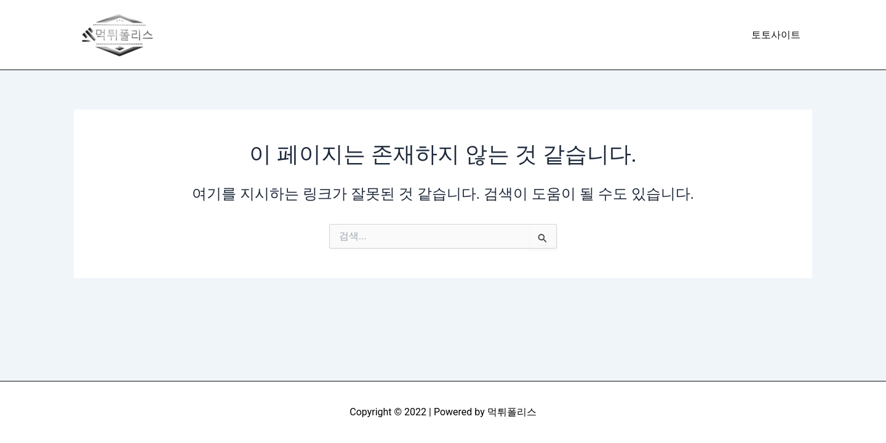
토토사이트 (777, 35)
